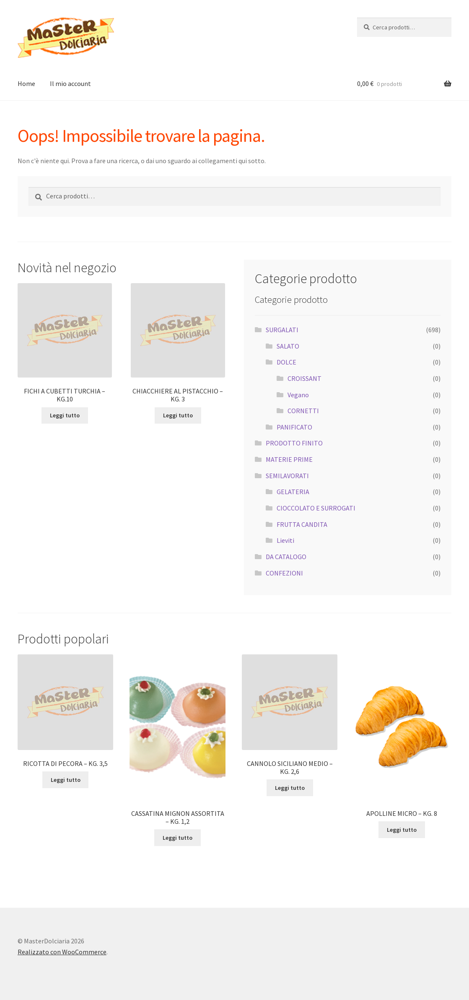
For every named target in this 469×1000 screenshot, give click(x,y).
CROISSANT (304, 378)
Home (26, 83)
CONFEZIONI (284, 573)
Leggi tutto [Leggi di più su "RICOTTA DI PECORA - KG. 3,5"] (65, 780)
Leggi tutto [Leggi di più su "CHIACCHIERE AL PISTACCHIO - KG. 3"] (178, 415)
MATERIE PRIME (289, 459)
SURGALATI (282, 330)
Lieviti (285, 540)
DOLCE (286, 362)
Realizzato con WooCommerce (62, 952)
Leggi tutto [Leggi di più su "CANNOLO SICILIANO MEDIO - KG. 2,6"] (290, 788)
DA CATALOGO (286, 556)
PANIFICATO (294, 427)
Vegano (298, 395)
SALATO (288, 346)
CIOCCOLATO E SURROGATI (316, 508)
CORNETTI (303, 410)
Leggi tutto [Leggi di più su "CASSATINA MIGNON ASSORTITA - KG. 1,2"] (177, 837)
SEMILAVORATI (287, 475)
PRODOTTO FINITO (294, 443)
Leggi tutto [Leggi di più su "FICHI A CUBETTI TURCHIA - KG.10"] (65, 415)
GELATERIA (293, 491)
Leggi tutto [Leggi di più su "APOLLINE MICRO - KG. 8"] (402, 829)
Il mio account (70, 83)
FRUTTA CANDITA (302, 524)
